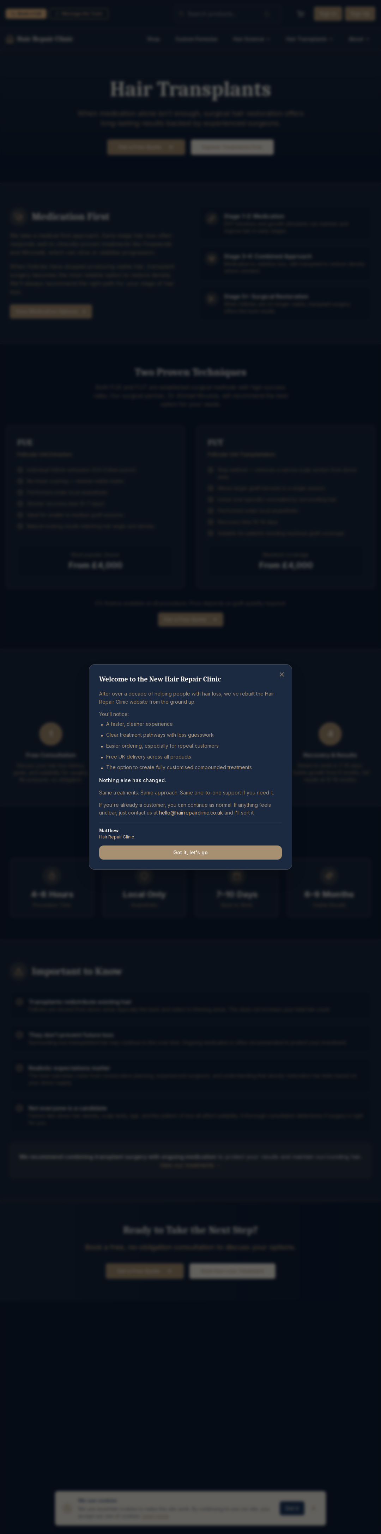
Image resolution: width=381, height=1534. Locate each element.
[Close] (282, 674)
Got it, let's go (190, 852)
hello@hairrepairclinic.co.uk (191, 813)
